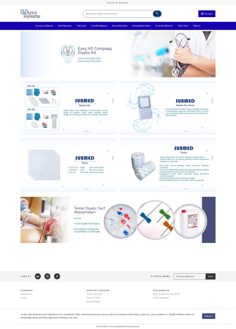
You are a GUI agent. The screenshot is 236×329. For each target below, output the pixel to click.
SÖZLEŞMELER (161, 290)
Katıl (210, 276)
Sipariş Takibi (93, 297)
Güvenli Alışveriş (94, 294)
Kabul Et (209, 319)
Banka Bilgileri (94, 301)
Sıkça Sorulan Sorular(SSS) (166, 294)
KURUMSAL (26, 290)
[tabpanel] (118, 54)
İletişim (23, 297)
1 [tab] (115, 73)
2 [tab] (120, 73)
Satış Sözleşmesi (161, 297)
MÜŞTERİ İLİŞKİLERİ (98, 290)
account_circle (202, 13)
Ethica (105, 326)
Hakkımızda (26, 294)
